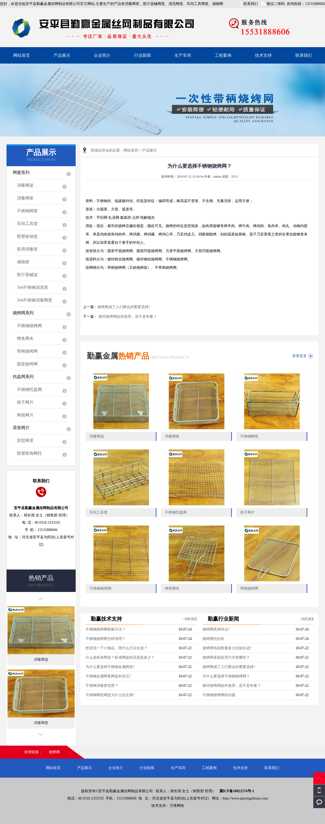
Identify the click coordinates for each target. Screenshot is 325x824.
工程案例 (223, 55)
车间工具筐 (27, 223)
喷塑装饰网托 (29, 453)
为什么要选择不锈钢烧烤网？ (226, 676)
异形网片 (21, 428)
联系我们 (250, 4)
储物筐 (23, 262)
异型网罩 (25, 440)
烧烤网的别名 (213, 639)
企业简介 (102, 55)
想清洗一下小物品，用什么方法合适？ (116, 648)
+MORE (190, 619)
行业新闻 (142, 55)
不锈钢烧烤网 (29, 325)
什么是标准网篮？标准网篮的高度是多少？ (120, 657)
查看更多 (299, 356)
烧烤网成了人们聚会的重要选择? (124, 307)
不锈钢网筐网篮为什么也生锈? (110, 695)
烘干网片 (25, 402)
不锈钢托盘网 (29, 389)
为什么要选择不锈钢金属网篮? (110, 667)
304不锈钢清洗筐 (32, 287)
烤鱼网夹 (25, 338)
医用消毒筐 (27, 249)
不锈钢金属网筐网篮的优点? (108, 676)
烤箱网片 (25, 415)
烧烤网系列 (23, 313)
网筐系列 (21, 172)
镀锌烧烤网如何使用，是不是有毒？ (127, 317)
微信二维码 (275, 4)
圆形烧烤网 (27, 364)
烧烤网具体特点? (216, 629)
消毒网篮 (25, 185)
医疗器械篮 (27, 274)
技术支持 (263, 55)
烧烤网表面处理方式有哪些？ (226, 657)
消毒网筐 (25, 198)
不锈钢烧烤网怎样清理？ (106, 639)
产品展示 (62, 55)
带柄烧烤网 (27, 351)
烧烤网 (54, 752)
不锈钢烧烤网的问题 (219, 695)
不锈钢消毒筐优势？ (102, 686)
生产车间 (182, 55)
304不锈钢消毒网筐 (34, 300)
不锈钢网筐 (27, 211)
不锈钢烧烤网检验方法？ (106, 629)
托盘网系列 (23, 376)
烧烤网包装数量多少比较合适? (227, 648)
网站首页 (21, 55)
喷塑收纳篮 (27, 236)
